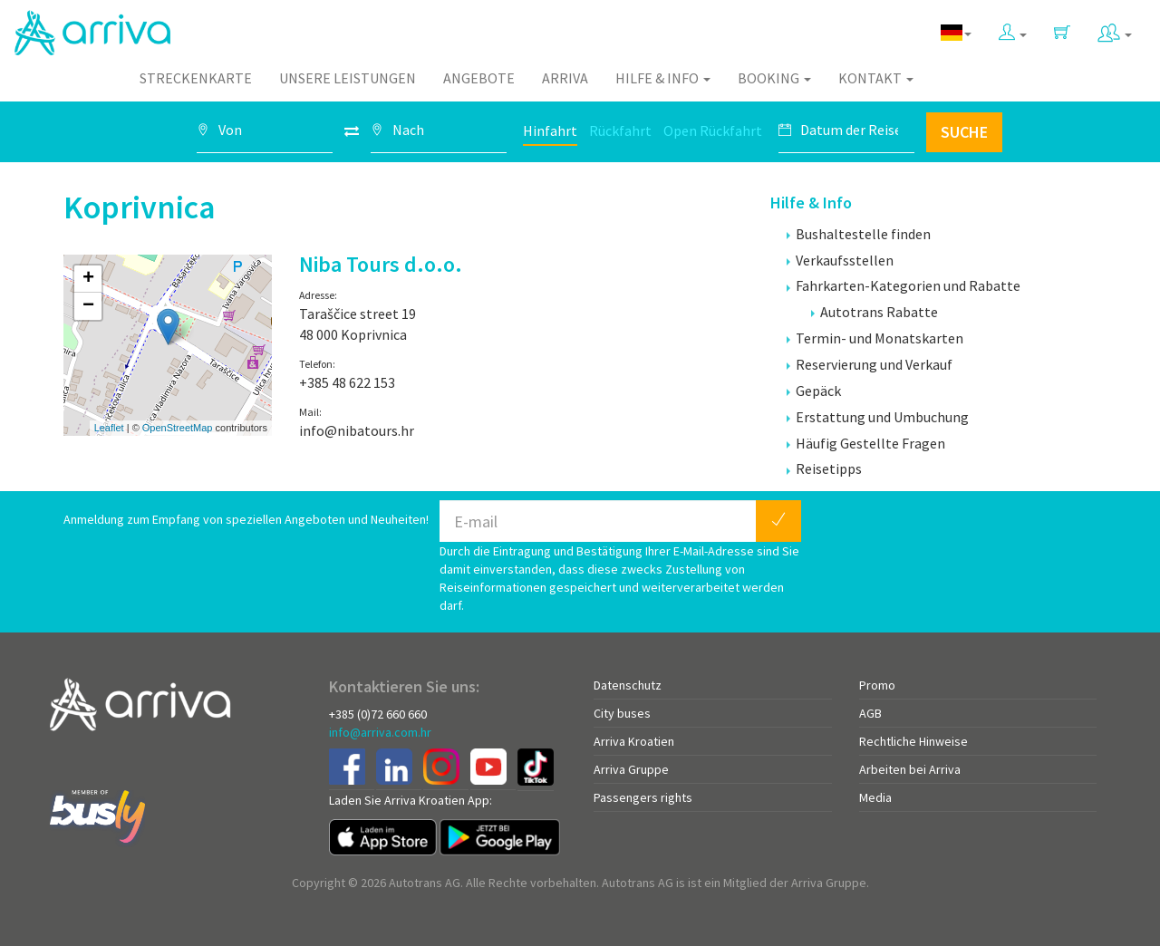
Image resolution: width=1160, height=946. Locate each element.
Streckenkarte (196, 78)
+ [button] (88, 279)
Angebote (479, 78)
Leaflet (109, 427)
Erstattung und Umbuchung (878, 417)
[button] (1012, 28)
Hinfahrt (550, 130)
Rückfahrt (620, 130)
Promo (877, 685)
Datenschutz (628, 685)
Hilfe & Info (662, 78)
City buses (622, 713)
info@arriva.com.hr (380, 732)
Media (875, 797)
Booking (774, 78)
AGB (870, 713)
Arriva (565, 78)
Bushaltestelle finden (859, 234)
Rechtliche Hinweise (913, 741)
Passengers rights (643, 797)
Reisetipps (824, 468)
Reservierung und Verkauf (869, 364)
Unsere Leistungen (347, 78)
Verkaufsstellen (840, 260)
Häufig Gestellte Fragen (866, 443)
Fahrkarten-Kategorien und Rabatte (903, 285)
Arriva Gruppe (631, 769)
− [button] (88, 306)
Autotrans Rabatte (874, 312)
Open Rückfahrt (712, 130)
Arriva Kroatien (634, 741)
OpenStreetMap (177, 427)
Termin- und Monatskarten (875, 338)
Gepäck (814, 390)
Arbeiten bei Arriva (910, 769)
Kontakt (876, 78)
